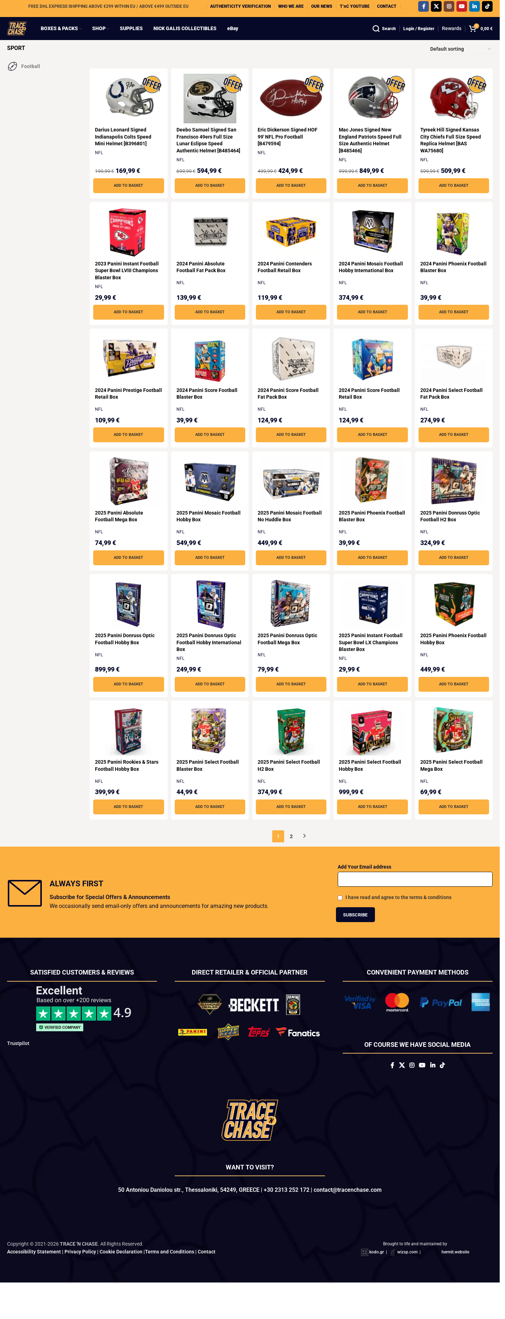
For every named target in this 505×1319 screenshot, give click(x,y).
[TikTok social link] (487, 8)
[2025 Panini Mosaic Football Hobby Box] (209, 506)
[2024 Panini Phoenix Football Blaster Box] (455, 249)
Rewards (451, 35)
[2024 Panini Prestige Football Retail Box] (127, 379)
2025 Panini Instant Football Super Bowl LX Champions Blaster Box (373, 670)
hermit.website (455, 1288)
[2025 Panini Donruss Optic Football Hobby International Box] (209, 632)
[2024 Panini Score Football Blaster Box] (209, 379)
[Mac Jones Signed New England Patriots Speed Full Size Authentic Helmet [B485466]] (373, 112)
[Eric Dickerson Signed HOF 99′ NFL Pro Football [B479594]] (291, 112)
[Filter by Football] (43, 80)
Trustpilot (18, 1074)
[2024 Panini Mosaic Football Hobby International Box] (373, 249)
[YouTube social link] (461, 8)
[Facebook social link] (423, 8)
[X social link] (436, 8)
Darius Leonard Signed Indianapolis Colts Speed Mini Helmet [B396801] (123, 150)
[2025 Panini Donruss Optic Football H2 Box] (455, 506)
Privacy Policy (80, 1288)
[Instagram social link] (449, 8)
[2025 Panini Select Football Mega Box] (455, 762)
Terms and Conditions (169, 1288)
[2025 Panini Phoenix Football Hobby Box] (455, 632)
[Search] (384, 35)
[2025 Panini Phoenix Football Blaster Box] (373, 506)
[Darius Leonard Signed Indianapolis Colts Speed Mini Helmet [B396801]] (127, 112)
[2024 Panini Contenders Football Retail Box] (291, 249)
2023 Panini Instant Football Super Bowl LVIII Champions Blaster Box (127, 287)
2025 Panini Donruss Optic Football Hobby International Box (207, 670)
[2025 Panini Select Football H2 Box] (291, 762)
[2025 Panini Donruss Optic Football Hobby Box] (127, 632)
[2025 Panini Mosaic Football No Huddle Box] (291, 506)
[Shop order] (461, 63)
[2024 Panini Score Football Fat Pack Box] (291, 379)
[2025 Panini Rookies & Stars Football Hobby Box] (127, 762)
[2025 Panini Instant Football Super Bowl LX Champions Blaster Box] (373, 632)
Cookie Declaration (121, 1288)
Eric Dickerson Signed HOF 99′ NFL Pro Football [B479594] (289, 150)
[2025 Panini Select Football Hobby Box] (373, 762)
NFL (99, 166)
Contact (206, 1288)
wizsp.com (407, 1288)
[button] (127, 199)
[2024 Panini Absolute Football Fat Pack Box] (209, 249)
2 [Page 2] (291, 867)
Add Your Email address (364, 898)
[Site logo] (23, 35)
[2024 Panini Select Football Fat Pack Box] (455, 379)
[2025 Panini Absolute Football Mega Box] (127, 506)
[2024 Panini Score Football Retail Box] (373, 379)
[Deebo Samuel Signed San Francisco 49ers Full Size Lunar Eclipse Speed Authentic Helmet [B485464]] (209, 112)
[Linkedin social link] (474, 8)
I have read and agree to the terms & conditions (398, 929)
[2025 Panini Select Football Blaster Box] (209, 762)
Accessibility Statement (34, 1288)
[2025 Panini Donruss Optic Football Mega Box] (291, 632)
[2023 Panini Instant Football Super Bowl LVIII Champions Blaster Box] (127, 249)
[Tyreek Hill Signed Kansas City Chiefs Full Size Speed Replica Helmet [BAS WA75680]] (455, 112)
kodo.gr (376, 1288)
